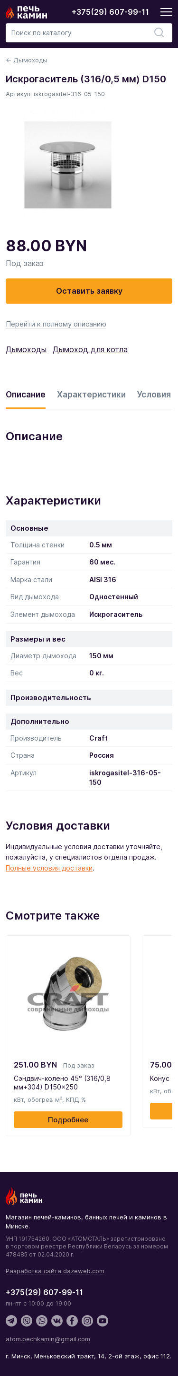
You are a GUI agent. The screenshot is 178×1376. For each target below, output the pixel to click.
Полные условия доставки (49, 868)
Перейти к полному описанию (56, 323)
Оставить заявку (89, 291)
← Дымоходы (26, 60)
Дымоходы (26, 349)
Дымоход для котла (90, 349)
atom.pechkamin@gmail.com (48, 1339)
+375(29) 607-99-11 (110, 12)
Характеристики (91, 394)
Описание (26, 394)
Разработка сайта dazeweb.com (55, 1271)
